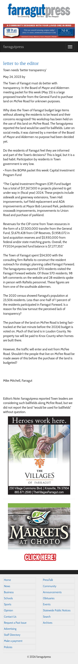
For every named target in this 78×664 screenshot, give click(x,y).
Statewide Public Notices (57, 610)
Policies (8, 647)
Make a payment (13, 640)
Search (47, 616)
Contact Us (10, 616)
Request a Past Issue (15, 622)
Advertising (10, 628)
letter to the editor (21, 63)
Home (7, 580)
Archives (47, 622)
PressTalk (48, 580)
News (7, 586)
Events (47, 604)
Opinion (8, 610)
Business (9, 592)
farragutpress (13, 46)
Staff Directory (12, 634)
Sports (7, 604)
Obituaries (48, 598)
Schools (8, 598)
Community (49, 586)
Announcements (52, 592)
